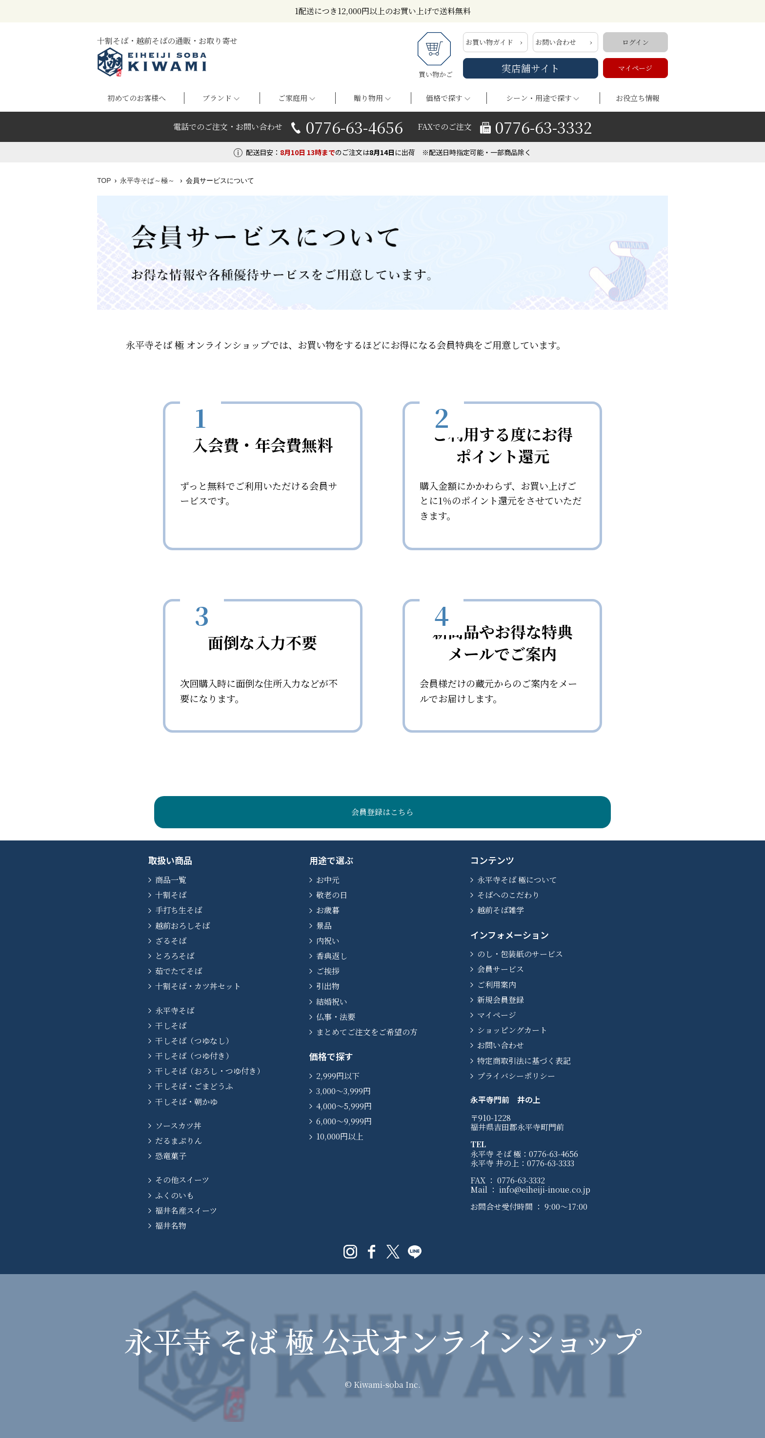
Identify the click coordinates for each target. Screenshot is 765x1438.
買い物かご (435, 56)
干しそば (170, 1025)
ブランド (217, 98)
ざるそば (170, 940)
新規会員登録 (500, 999)
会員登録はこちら (382, 812)
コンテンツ (492, 860)
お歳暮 (328, 910)
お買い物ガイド (489, 42)
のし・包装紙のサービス (520, 954)
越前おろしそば (182, 925)
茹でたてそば (178, 971)
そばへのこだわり (508, 894)
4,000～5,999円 (344, 1106)
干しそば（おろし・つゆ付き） (209, 1071)
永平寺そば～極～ (148, 180)
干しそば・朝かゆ (186, 1101)
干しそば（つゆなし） (194, 1040)
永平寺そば (174, 1010)
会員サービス (500, 969)
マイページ (635, 68)
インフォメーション (509, 934)
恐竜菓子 (170, 1155)
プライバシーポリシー (516, 1075)
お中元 (328, 879)
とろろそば (174, 955)
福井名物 (170, 1225)
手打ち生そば (178, 910)
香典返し (331, 955)
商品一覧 (170, 879)
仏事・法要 (335, 1016)
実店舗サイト (531, 68)
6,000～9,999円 (344, 1121)
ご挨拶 (328, 971)
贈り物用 (368, 98)
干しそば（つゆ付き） (194, 1055)
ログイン (635, 42)
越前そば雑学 (500, 910)
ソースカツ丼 (178, 1125)
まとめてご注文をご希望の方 (367, 1032)
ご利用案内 (496, 984)
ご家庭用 (292, 98)
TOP (104, 180)
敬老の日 (331, 894)
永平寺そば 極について (517, 879)
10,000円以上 (339, 1136)
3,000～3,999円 (343, 1091)
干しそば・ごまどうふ (194, 1086)
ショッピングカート (512, 1030)
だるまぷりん (178, 1140)
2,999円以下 (338, 1075)
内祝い (328, 940)
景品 (324, 925)
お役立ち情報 (638, 98)
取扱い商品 (170, 860)
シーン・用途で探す (539, 98)
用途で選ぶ (331, 860)
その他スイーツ (182, 1179)
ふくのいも (174, 1195)
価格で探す (444, 98)
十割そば (170, 894)
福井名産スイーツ (186, 1210)
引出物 (328, 986)
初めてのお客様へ (136, 98)
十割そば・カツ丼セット (198, 986)
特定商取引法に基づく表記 (524, 1060)
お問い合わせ (555, 42)
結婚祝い (331, 1001)
